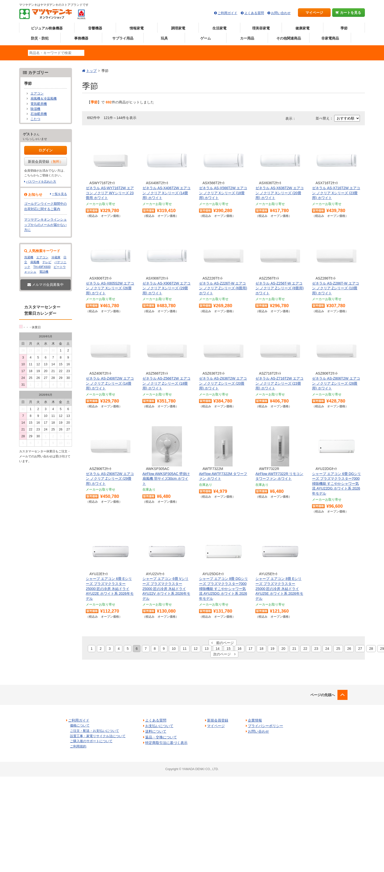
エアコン (37, 93)
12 (196, 649)
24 (327, 649)
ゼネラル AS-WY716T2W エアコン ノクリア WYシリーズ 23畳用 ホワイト (110, 193)
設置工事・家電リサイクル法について (98, 736)
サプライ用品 (122, 38)
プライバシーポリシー (265, 726)
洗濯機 (28, 257)
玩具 (164, 38)
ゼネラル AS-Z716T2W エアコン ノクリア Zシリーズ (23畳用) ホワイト (279, 383)
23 (316, 649)
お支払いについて (159, 726)
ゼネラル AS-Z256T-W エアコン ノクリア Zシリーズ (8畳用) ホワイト (279, 288)
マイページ (314, 13)
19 (273, 649)
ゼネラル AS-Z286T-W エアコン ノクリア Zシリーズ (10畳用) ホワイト (335, 288)
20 (283, 649)
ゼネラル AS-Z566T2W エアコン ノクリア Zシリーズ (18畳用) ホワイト (166, 383)
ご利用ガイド (227, 13)
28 (371, 649)
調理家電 (178, 28)
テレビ (46, 262)
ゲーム (205, 38)
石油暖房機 (38, 114)
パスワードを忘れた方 (41, 181)
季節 (344, 28)
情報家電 (137, 28)
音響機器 (95, 28)
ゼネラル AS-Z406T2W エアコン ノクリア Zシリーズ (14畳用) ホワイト (110, 383)
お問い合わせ (281, 13)
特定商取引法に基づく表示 (166, 743)
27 (360, 649)
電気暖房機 (38, 104)
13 (207, 649)
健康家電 (302, 28)
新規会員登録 (45, 162)
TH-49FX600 (42, 267)
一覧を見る (59, 194)
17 (251, 649)
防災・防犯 (40, 38)
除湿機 (35, 109)
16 (240, 649)
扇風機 (34, 262)
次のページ (224, 654)
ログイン (46, 150)
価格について (80, 725)
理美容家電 (261, 28)
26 (349, 649)
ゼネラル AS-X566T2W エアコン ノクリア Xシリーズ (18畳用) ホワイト (223, 193)
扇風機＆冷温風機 (43, 98)
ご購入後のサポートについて (91, 741)
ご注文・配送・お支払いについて (94, 731)
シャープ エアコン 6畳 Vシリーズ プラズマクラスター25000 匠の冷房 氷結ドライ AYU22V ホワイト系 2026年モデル (166, 588)
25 (338, 649)
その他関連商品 (288, 38)
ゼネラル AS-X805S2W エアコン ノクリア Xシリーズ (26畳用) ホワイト (110, 288)
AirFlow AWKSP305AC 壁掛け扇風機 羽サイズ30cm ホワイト (166, 479)
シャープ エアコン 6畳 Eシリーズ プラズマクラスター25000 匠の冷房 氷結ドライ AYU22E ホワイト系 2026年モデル (110, 588)
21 (294, 649)
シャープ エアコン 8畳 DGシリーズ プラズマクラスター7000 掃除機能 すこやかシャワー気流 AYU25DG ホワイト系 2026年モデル (223, 588)
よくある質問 (254, 13)
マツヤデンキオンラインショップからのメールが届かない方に (45, 225)
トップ (91, 71)
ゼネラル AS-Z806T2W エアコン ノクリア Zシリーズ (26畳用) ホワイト (336, 383)
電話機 (43, 271)
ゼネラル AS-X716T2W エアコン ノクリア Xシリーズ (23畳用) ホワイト (336, 193)
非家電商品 (330, 38)
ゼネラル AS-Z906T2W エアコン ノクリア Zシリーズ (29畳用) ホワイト (110, 479)
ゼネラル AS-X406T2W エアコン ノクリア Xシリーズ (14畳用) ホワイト (166, 193)
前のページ (222, 643)
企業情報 (255, 720)
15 (228, 649)
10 (174, 649)
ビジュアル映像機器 (47, 28)
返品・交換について (161, 737)
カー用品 (247, 38)
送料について (155, 731)
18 (261, 649)
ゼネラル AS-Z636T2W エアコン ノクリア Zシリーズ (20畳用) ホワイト (223, 383)
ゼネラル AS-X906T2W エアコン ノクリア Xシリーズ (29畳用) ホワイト (166, 288)
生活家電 (219, 28)
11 (185, 649)
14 (218, 649)
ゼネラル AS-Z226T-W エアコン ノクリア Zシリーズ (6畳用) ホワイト (223, 288)
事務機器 (81, 38)
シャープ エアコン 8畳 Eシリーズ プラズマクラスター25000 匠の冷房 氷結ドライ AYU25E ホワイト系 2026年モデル (279, 588)
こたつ (35, 119)
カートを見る (348, 13)
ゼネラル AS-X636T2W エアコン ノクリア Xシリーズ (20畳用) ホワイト (279, 193)
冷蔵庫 (55, 257)
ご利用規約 (78, 746)
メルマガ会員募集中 (45, 285)
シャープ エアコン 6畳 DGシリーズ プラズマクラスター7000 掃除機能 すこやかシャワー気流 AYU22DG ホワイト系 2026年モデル (336, 483)
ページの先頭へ (322, 695)
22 (305, 649)
